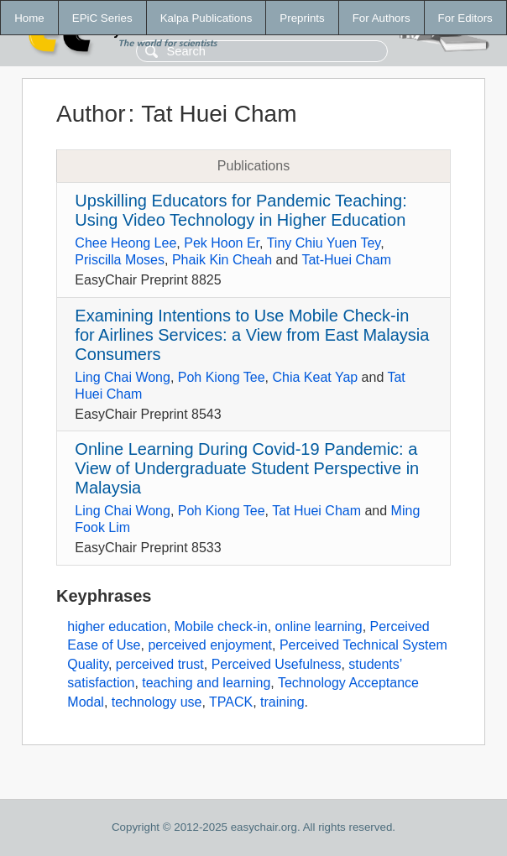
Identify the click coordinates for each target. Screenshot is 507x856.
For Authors (381, 18)
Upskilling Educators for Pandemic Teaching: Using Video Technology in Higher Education (240, 210)
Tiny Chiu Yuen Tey (324, 243)
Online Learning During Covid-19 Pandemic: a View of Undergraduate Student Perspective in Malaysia (247, 468)
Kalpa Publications (206, 18)
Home (29, 18)
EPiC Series (102, 18)
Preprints (302, 18)
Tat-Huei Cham (346, 260)
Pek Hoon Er (221, 243)
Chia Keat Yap (315, 377)
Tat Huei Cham (316, 511)
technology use (157, 702)
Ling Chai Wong (122, 377)
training (282, 702)
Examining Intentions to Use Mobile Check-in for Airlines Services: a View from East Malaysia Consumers (252, 334)
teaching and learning (206, 683)
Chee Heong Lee (125, 243)
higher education (116, 626)
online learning (319, 626)
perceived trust (160, 664)
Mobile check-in (221, 626)
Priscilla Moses (120, 260)
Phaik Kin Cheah (222, 260)
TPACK (231, 702)
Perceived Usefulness (277, 664)
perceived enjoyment (210, 645)
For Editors (465, 18)
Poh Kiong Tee (221, 377)
